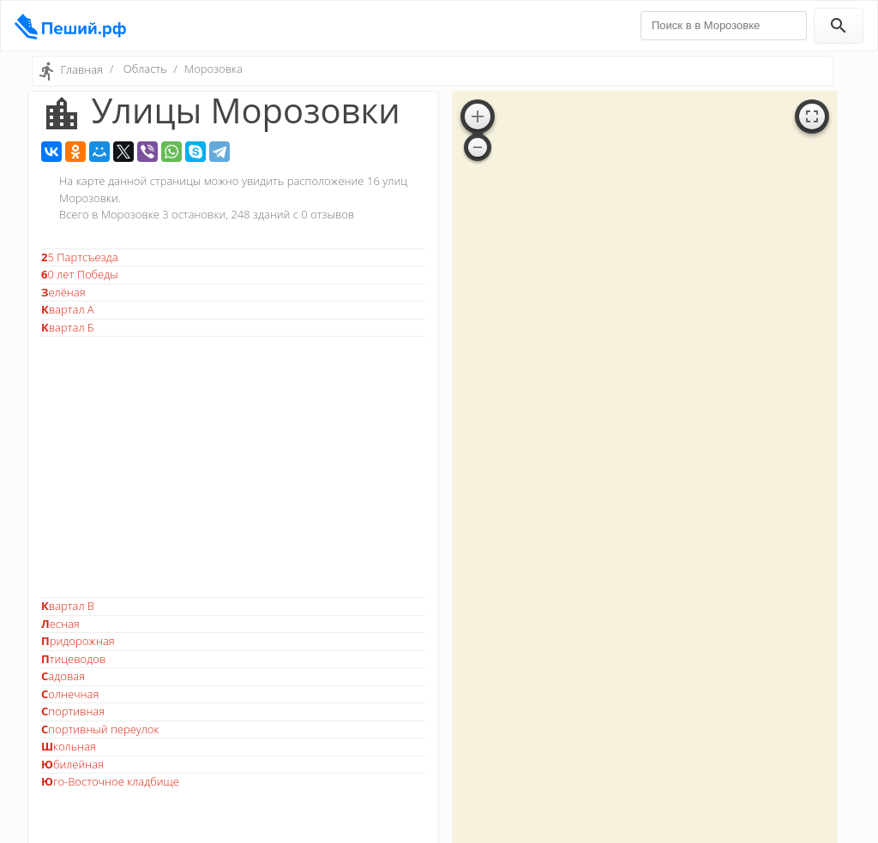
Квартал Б (67, 327)
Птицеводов (73, 659)
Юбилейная (72, 764)
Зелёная (63, 292)
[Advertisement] (233, 467)
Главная (81, 69)
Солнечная (70, 694)
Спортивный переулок (100, 729)
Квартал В (67, 605)
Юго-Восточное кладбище (110, 781)
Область (145, 68)
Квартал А (67, 309)
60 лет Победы (79, 274)
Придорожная (78, 641)
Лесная (60, 623)
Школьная (68, 746)
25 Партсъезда (79, 257)
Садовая (63, 676)
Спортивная (73, 711)
